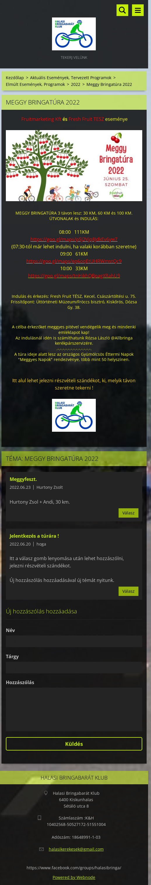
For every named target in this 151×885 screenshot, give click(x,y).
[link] (41, 119)
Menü (138, 10)
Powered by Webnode (74, 877)
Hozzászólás (20, 682)
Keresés (122, 10)
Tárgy (12, 656)
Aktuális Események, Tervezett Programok (70, 77)
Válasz (128, 513)
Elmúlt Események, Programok (35, 84)
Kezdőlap (15, 77)
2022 (75, 84)
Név (10, 630)
